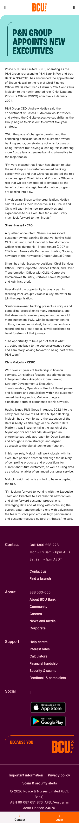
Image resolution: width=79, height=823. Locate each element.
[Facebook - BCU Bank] (31, 692)
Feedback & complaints (47, 678)
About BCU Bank (42, 599)
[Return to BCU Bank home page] (40, 7)
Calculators (38, 656)
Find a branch (40, 578)
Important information (26, 775)
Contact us (37, 571)
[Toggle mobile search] (74, 7)
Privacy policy (59, 775)
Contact (19, 817)
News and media (42, 621)
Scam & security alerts (39, 783)
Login (59, 817)
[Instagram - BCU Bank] (36, 692)
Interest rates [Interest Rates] (39, 649)
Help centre (38, 642)
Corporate (37, 628)
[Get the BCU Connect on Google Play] (48, 721)
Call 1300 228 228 (44, 545)
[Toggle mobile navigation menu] (5, 7)
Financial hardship (43, 663)
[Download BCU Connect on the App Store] (48, 707)
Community (38, 607)
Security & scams (42, 671)
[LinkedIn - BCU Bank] (41, 692)
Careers (35, 614)
